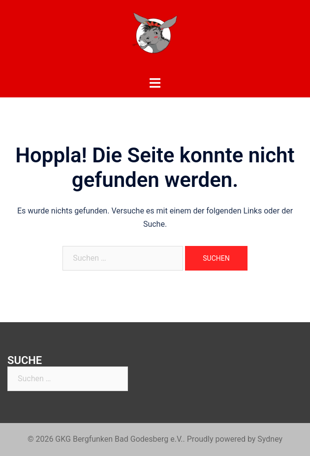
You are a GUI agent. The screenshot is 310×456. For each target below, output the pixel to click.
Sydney (269, 439)
